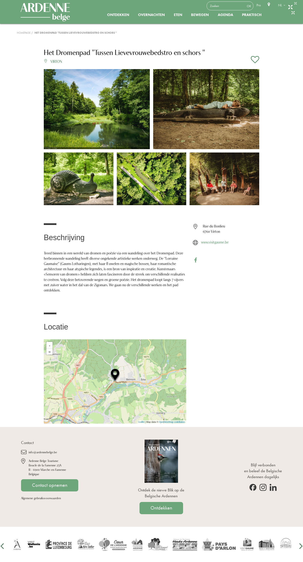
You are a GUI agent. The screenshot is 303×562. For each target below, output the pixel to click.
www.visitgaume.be (215, 241)
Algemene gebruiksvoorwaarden (41, 498)
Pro (258, 5)
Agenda (225, 14)
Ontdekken (118, 14)
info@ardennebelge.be (43, 452)
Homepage (24, 32)
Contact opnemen (49, 485)
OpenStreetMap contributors (172, 421)
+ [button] (49, 345)
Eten (178, 14)
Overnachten (151, 14)
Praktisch (252, 14)
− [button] (49, 351)
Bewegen (200, 14)
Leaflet (141, 421)
